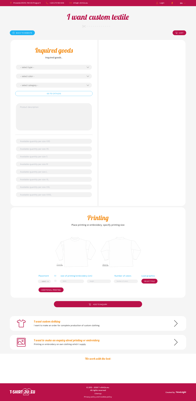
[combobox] (54, 67)
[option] (28, 373)
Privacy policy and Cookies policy (98, 396)
